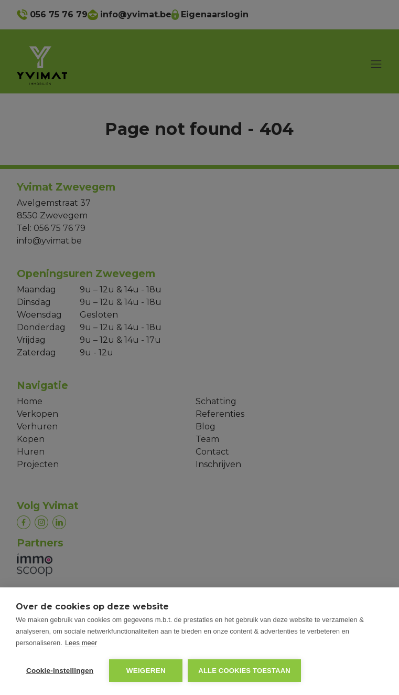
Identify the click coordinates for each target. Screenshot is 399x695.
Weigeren (146, 671)
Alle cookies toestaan (244, 671)
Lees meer (81, 643)
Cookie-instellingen (59, 671)
